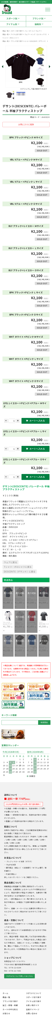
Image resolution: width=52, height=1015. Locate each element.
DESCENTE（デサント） (38, 41)
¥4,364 (44, 601)
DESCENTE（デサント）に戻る (19, 571)
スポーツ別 (11, 18)
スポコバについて (33, 993)
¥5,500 (32, 601)
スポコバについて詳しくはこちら (19, 976)
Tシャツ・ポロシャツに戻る (18, 566)
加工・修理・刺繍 (10, 1005)
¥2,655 (20, 649)
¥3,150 (20, 625)
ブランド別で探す (17, 41)
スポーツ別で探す (17, 31)
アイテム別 (11, 24)
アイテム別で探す (17, 34)
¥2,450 (32, 625)
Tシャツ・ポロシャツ (9, 38)
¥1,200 (32, 649)
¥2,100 (20, 601)
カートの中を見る (10, 1009)
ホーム (5, 993)
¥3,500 (44, 649)
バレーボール (29, 31)
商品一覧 (5, 31)
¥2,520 (8, 649)
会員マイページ (32, 1009)
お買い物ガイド (17, 877)
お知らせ (6, 1013)
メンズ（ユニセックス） (39, 34)
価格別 (38, 24)
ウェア (37, 31)
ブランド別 (37, 18)
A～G (26, 41)
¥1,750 (8, 625)
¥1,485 (8, 601)
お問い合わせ (32, 1013)
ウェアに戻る (10, 562)
